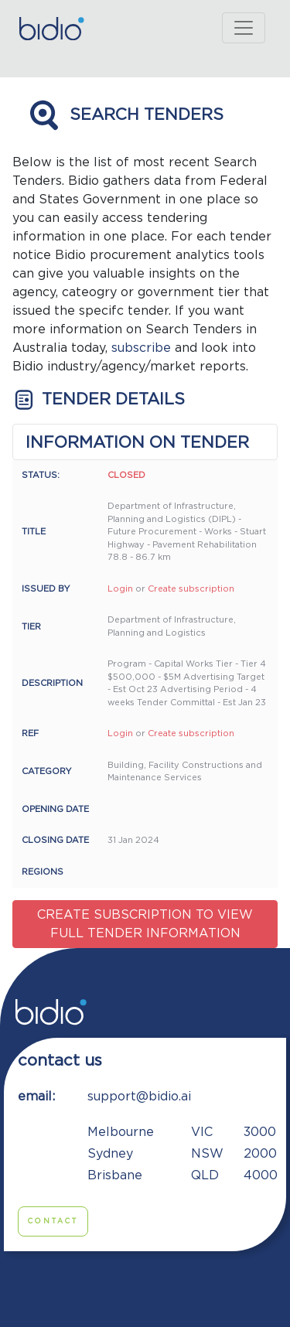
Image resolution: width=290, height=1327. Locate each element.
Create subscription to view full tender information (145, 924)
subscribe (141, 348)
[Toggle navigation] (243, 27)
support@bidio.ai (139, 1096)
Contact (53, 1221)
